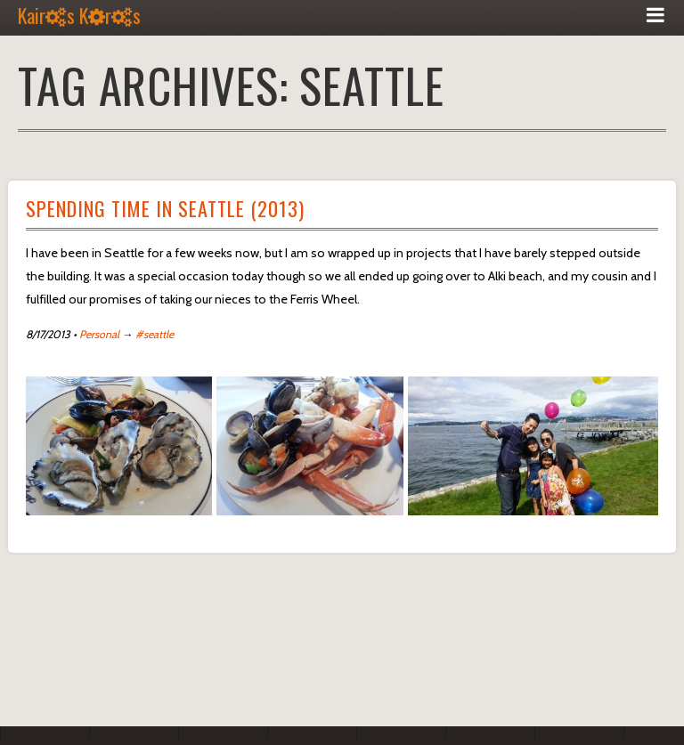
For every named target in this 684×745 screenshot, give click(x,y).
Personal (99, 334)
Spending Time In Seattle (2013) (165, 208)
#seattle (154, 334)
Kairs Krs (79, 15)
